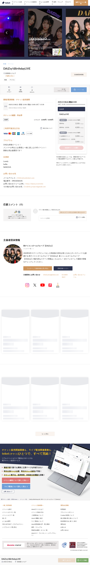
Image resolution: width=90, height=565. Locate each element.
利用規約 (63, 509)
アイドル (11, 64)
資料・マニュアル (36, 527)
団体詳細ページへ (63, 268)
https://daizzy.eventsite (34, 184)
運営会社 (63, 524)
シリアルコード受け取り (9, 527)
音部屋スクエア (21, 561)
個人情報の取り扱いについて (69, 518)
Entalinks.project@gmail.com (35, 187)
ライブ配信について (37, 521)
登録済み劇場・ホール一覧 (39, 530)
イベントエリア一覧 (8, 515)
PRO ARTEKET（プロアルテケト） (13, 524)
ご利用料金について (37, 515)
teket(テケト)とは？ (37, 509)
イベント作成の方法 (37, 512)
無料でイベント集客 (81, 2)
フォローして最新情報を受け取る (37, 268)
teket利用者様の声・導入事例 (40, 524)
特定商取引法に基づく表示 (69, 521)
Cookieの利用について (67, 515)
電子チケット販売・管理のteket (9, 499)
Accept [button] (83, 555)
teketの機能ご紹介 (37, 518)
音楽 (4, 64)
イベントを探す (7, 509)
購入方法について (47, 128)
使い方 (4, 518)
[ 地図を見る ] (9, 76)
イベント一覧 (23, 499)
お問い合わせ (65, 530)
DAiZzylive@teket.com (25, 178)
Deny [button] (73, 555)
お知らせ (63, 527)
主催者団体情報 (78, 74)
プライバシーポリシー (67, 512)
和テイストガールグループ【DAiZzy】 (38, 246)
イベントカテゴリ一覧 (9, 512)
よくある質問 (6, 521)
